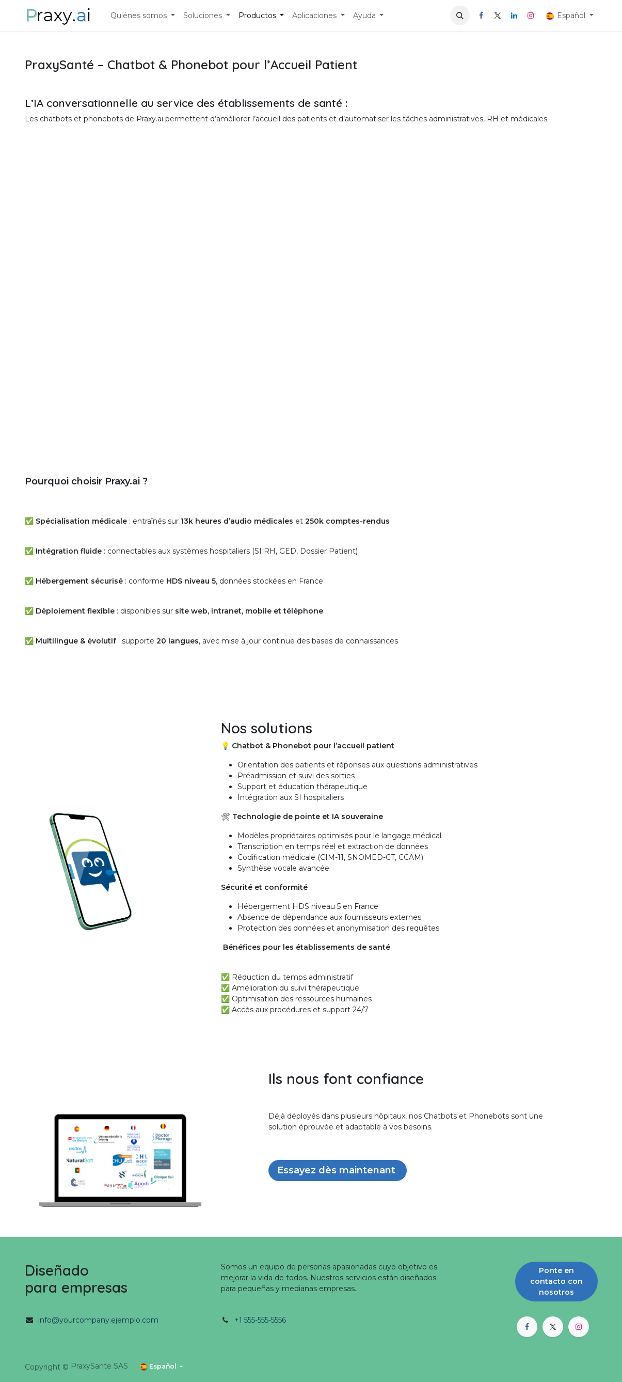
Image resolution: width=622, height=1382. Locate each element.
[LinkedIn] (514, 15)
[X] (497, 15)
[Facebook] (481, 15)
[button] (460, 15)
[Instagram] (530, 15)
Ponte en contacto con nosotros (556, 1281)
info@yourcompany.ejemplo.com (98, 1320)
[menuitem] (142, 15)
